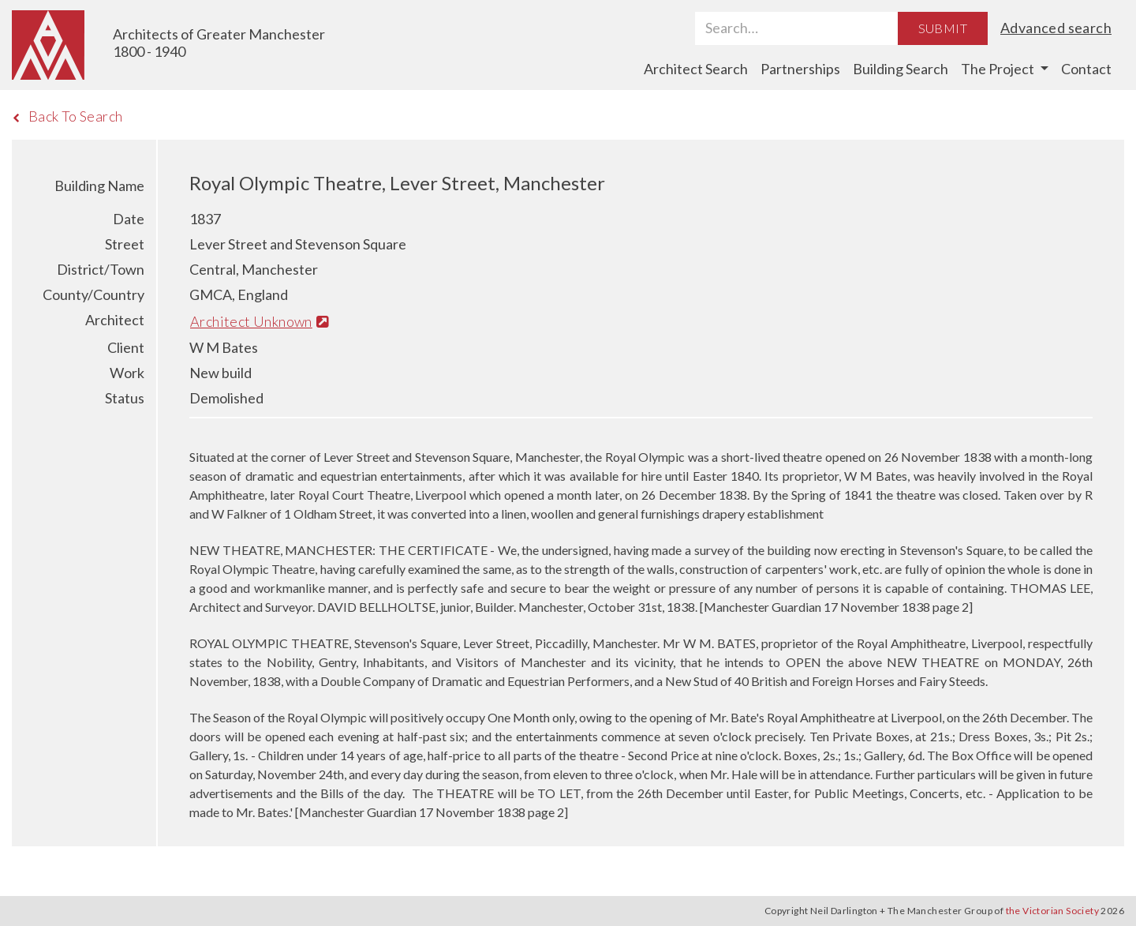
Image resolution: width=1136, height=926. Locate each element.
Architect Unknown (259, 321)
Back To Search (67, 116)
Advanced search (1056, 27)
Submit (942, 28)
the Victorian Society (1052, 911)
